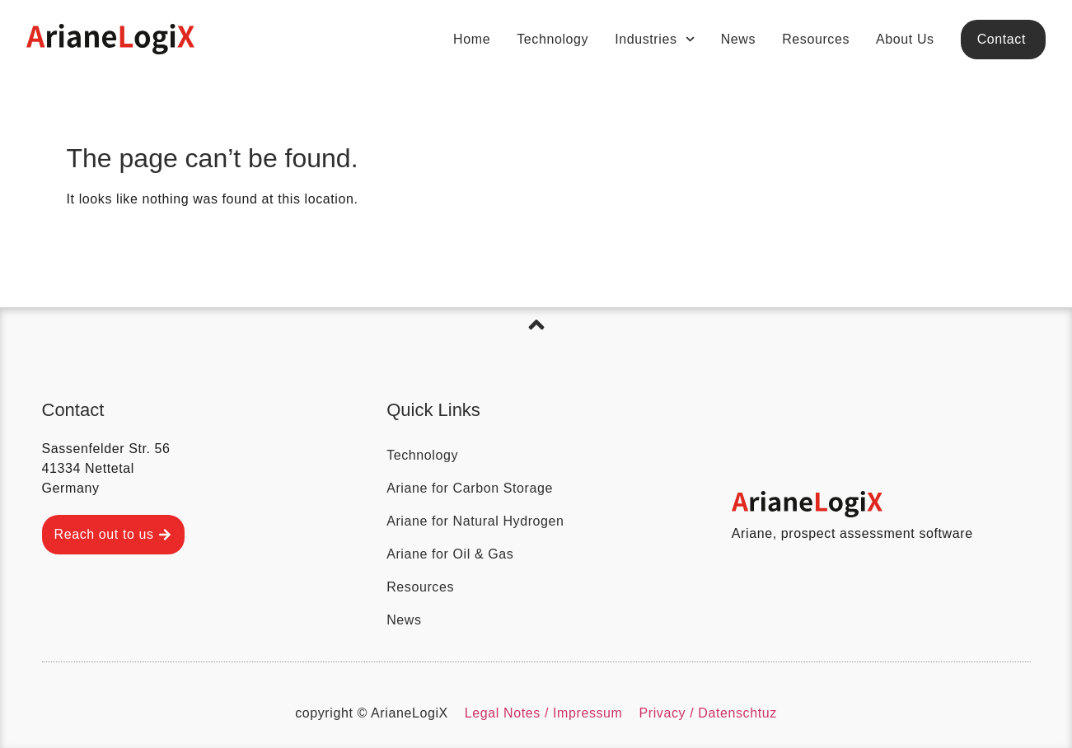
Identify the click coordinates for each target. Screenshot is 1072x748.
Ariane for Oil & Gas (449, 554)
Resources (816, 39)
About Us (905, 39)
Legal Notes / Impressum (544, 713)
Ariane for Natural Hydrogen (475, 521)
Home (471, 39)
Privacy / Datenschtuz (708, 713)
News (738, 39)
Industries (655, 39)
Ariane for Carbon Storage (469, 488)
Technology (552, 39)
